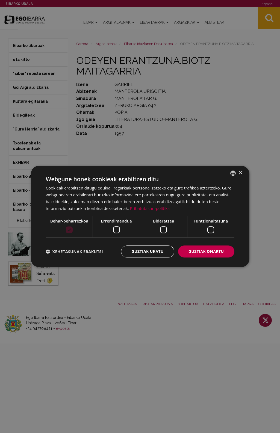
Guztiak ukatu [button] (147, 251)
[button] (74, 251)
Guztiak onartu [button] (206, 251)
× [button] (240, 173)
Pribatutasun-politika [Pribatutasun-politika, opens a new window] (150, 208)
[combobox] (233, 173)
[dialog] (140, 216)
